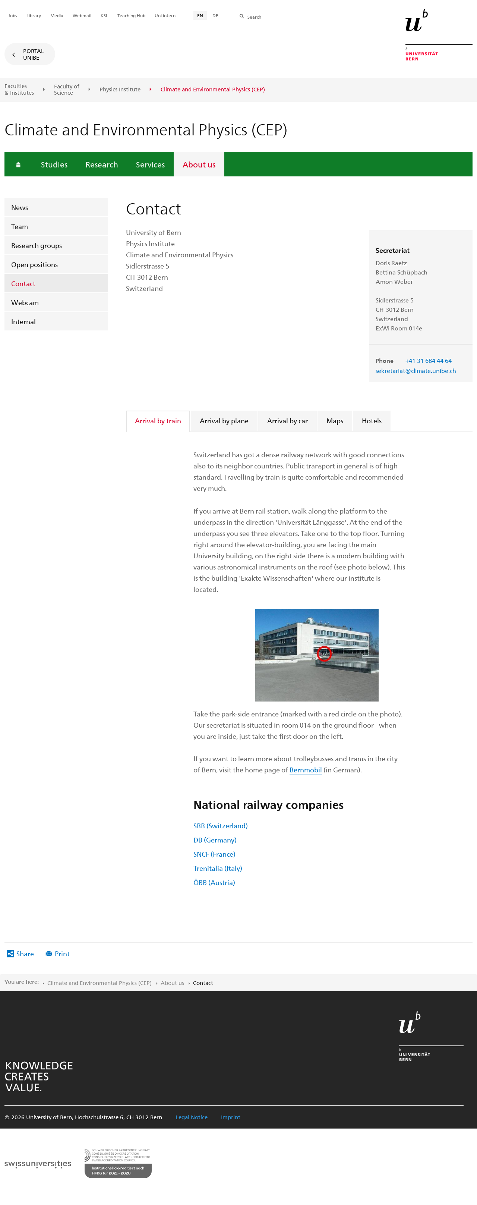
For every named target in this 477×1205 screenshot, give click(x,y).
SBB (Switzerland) (220, 825)
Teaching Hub (131, 15)
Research (101, 164)
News (19, 207)
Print (62, 953)
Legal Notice (192, 1117)
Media (56, 15)
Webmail (82, 15)
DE (215, 15)
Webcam (25, 302)
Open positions (34, 264)
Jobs (12, 15)
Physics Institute (119, 89)
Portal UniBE (33, 54)
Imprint (230, 1117)
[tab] (158, 420)
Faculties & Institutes (19, 89)
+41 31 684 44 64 (428, 360)
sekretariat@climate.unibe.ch (416, 370)
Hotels (372, 420)
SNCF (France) (214, 854)
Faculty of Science (66, 89)
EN (200, 15)
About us (199, 164)
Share (25, 953)
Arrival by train (158, 420)
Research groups (36, 245)
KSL (104, 15)
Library (33, 15)
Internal (23, 321)
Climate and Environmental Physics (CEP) (99, 982)
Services (150, 164)
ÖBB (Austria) (214, 882)
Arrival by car (287, 420)
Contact (23, 283)
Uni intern (165, 15)
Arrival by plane (224, 420)
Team (19, 226)
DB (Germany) (215, 839)
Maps (334, 420)
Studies (54, 164)
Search (254, 17)
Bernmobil (306, 769)
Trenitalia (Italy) (217, 868)
